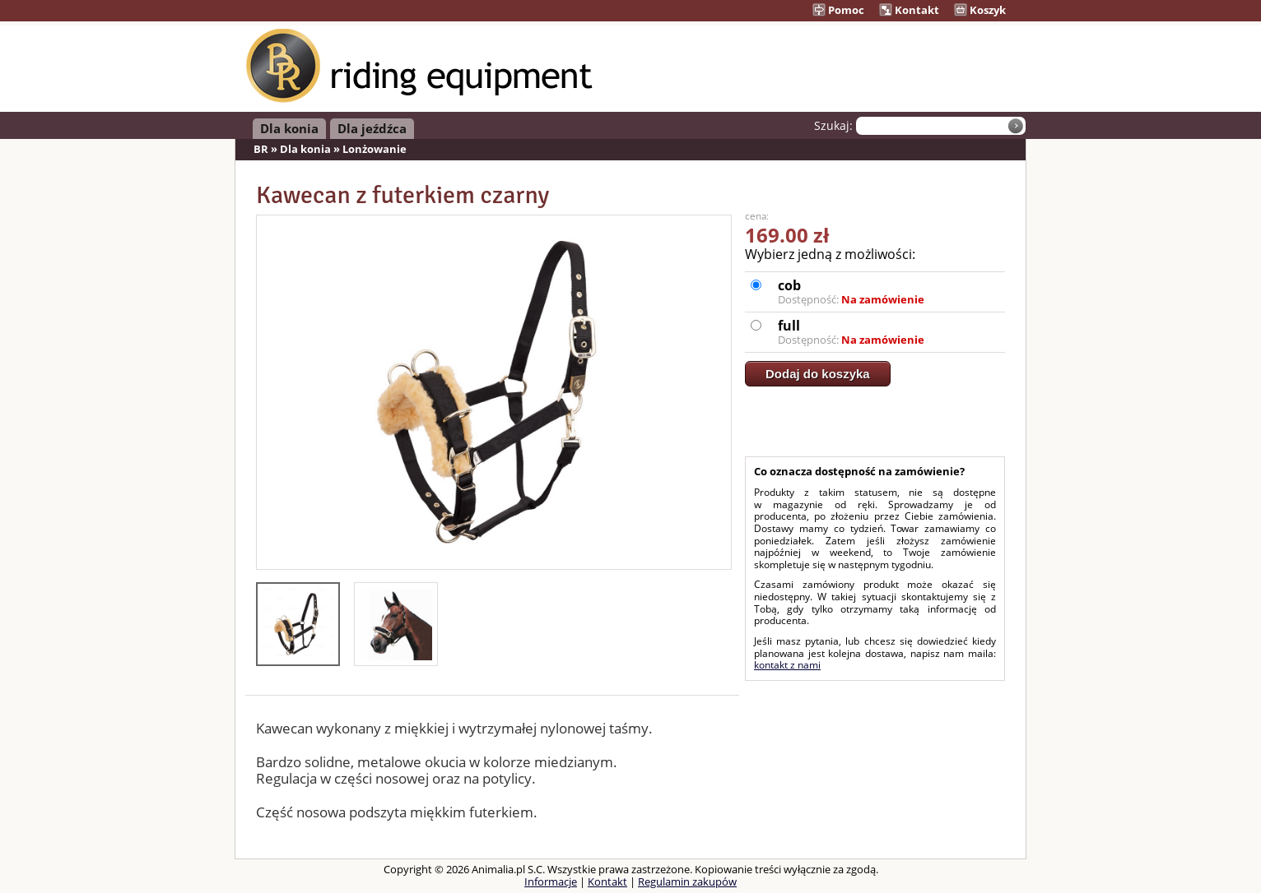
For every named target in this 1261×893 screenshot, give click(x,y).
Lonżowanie (374, 148)
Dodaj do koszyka (817, 374)
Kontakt (909, 9)
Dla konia (289, 128)
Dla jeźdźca (372, 128)
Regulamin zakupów (687, 881)
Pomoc (838, 9)
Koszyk (980, 9)
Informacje (550, 881)
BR (261, 148)
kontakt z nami (787, 665)
